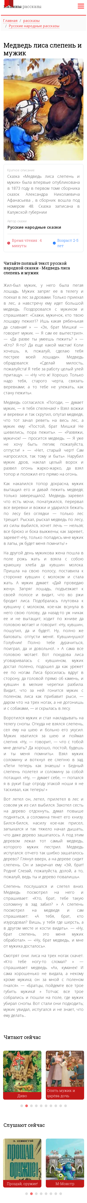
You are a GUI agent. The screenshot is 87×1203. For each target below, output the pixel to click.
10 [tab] (65, 1105)
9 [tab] (60, 1105)
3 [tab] (31, 1105)
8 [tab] (55, 1105)
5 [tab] (41, 1105)
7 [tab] (51, 1105)
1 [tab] (21, 1105)
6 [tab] (46, 1105)
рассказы (22, 6)
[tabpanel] (22, 1076)
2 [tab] (26, 1105)
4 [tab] (36, 1105)
